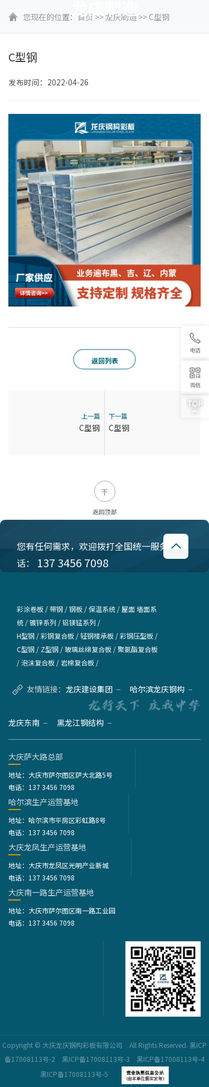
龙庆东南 (27, 722)
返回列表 (104, 360)
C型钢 (89, 427)
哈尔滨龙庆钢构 (161, 689)
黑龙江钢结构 (84, 722)
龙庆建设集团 (93, 689)
